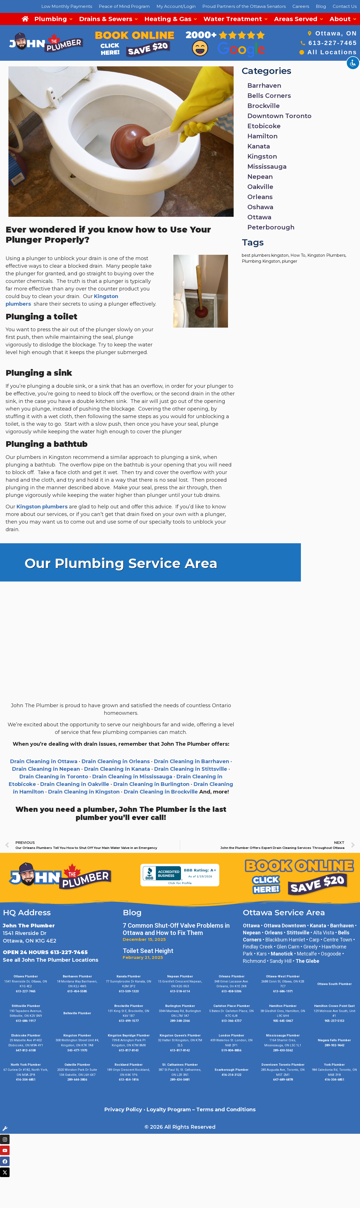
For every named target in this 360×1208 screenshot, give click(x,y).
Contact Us (345, 6)
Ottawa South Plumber (334, 984)
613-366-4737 (231, 1021)
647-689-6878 (283, 1079)
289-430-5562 (283, 1050)
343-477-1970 (77, 1050)
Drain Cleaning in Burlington (151, 784)
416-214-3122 (231, 1075)
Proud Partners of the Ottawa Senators (244, 6)
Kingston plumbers (43, 507)
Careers (300, 6)
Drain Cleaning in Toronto (53, 777)
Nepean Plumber (180, 976)
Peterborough (270, 227)
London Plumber (231, 1035)
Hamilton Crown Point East (334, 1006)
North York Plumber (26, 1065)
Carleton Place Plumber (231, 1006)
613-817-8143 (128, 1050)
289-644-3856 (77, 1079)
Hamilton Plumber (282, 1006)
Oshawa (260, 207)
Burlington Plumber (180, 1006)
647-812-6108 (25, 1050)
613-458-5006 (231, 991)
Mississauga (267, 166)
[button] (54, 19)
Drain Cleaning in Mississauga (132, 777)
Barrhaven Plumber (77, 976)
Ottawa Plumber (26, 976)
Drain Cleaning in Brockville (161, 792)
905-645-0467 (283, 1021)
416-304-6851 (25, 1079)
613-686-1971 (283, 991)
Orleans (260, 197)
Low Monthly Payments (66, 6)
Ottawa (259, 217)
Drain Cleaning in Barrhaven (191, 761)
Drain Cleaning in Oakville (74, 784)
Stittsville (298, 933)
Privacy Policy (123, 1109)
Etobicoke (264, 126)
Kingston (262, 156)
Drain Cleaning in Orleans (116, 761)
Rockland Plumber (128, 1065)
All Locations (332, 52)
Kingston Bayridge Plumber (128, 1035)
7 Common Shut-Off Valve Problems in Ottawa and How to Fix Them (176, 929)
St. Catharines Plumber (180, 1065)
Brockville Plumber (128, 1006)
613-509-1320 (128, 991)
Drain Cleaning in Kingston (84, 792)
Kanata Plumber (128, 976)
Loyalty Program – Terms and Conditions (201, 1109)
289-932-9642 (334, 1045)
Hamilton (262, 136)
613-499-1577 (128, 1021)
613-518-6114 (180, 991)
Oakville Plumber (77, 1065)
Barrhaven (264, 85)
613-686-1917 (25, 1021)
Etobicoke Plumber (25, 1035)
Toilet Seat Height (148, 950)
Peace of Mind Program (124, 6)
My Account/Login (176, 6)
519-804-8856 (231, 1050)
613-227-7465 (332, 42)
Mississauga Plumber (282, 1035)
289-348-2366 (180, 1021)
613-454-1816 (128, 1079)
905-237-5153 (334, 1021)
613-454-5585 (77, 991)
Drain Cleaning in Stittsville (190, 769)
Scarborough (224, 1070)
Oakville (260, 187)
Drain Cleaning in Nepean (46, 769)
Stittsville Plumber (26, 1006)
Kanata (258, 146)
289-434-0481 (180, 1079)
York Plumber (334, 1065)
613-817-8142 (180, 1050)
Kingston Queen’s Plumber (180, 1035)
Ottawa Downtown (285, 925)
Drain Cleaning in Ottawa (43, 761)
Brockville (263, 106)
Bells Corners (269, 96)
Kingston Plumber (77, 1035)
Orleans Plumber (231, 976)
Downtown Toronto (279, 116)
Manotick (282, 954)
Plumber (241, 1070)
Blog (321, 6)
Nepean (260, 177)
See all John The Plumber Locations (50, 960)
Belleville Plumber (77, 1013)
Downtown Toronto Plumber (282, 1065)
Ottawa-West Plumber (282, 976)
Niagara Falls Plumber (334, 1040)
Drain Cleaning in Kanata (117, 769)
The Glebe (307, 961)
